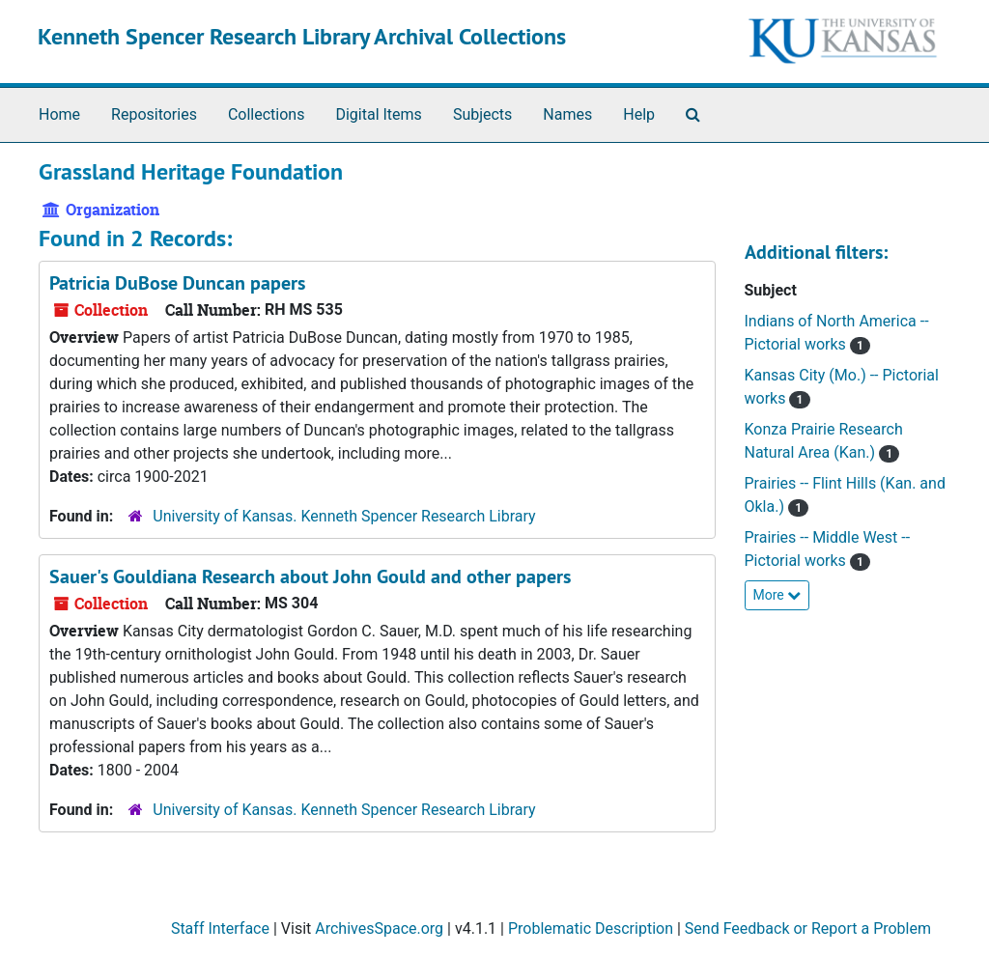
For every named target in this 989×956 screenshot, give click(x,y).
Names (567, 114)
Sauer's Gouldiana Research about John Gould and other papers (310, 576)
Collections (266, 114)
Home (59, 114)
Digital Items (378, 114)
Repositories (154, 114)
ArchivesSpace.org (379, 928)
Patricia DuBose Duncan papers (177, 282)
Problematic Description (590, 928)
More (777, 595)
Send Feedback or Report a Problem (808, 928)
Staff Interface (220, 928)
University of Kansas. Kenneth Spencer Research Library (344, 516)
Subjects (482, 114)
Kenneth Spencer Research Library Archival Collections (302, 36)
